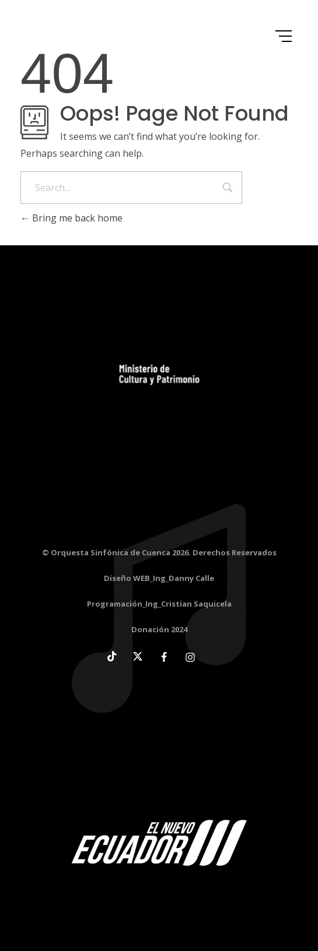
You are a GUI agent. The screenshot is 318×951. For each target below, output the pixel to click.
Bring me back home (71, 218)
